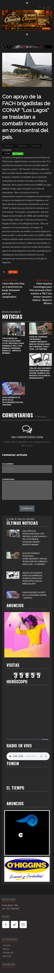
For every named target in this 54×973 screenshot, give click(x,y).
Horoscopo (44, 739)
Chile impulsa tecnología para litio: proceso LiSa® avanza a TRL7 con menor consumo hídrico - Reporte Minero (13, 345)
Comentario (8, 479)
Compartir (7, 150)
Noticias (13, 272)
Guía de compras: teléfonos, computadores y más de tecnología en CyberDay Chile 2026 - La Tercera (39, 342)
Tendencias (8, 952)
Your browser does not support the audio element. (28, 756)
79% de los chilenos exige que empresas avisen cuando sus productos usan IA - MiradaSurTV (40, 373)
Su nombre (7, 463)
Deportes (7, 956)
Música (6, 949)
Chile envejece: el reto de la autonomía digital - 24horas (13, 401)
